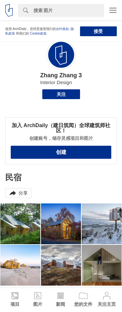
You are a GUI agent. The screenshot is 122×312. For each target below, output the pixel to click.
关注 (61, 94)
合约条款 (62, 29)
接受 (98, 31)
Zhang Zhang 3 (61, 75)
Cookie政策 (38, 33)
